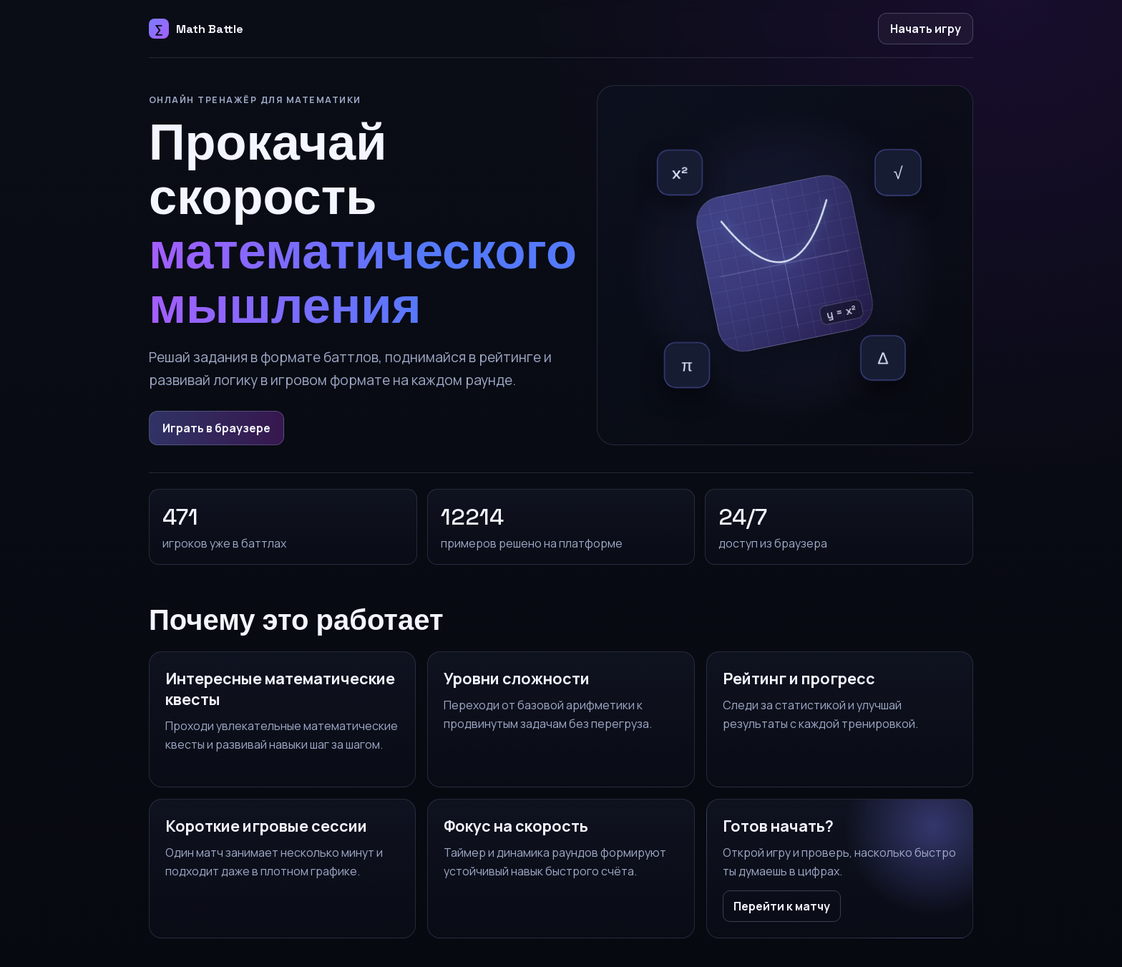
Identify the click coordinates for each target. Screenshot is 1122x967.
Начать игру (925, 29)
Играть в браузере (216, 428)
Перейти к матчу (781, 906)
